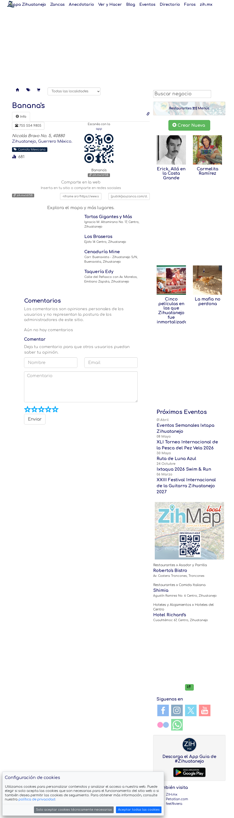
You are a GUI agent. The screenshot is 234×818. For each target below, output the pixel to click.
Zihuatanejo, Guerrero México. (42, 141)
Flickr (163, 725)
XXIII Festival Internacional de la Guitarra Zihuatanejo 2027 (186, 486)
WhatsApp (177, 725)
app (99, 128)
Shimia (160, 590)
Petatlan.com (177, 799)
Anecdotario (81, 4)
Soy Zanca (10, 4)
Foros (190, 4)
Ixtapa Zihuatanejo (27, 4)
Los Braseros (98, 236)
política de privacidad (36, 799)
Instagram (177, 710)
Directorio (170, 4)
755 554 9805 (28, 125)
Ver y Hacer (110, 4)
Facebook (163, 710)
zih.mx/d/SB (99, 175)
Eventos (147, 4)
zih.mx (206, 4)
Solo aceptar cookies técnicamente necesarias (74, 809)
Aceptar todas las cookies (139, 809)
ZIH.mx (171, 794)
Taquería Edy (98, 271)
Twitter (191, 710)
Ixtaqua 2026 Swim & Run (184, 469)
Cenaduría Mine (102, 252)
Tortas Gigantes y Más (108, 216)
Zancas (57, 4)
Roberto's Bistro (170, 570)
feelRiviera (174, 804)
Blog (130, 4)
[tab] (21, 117)
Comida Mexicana (30, 149)
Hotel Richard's (169, 615)
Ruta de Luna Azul (176, 458)
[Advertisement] (117, 46)
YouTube (204, 710)
